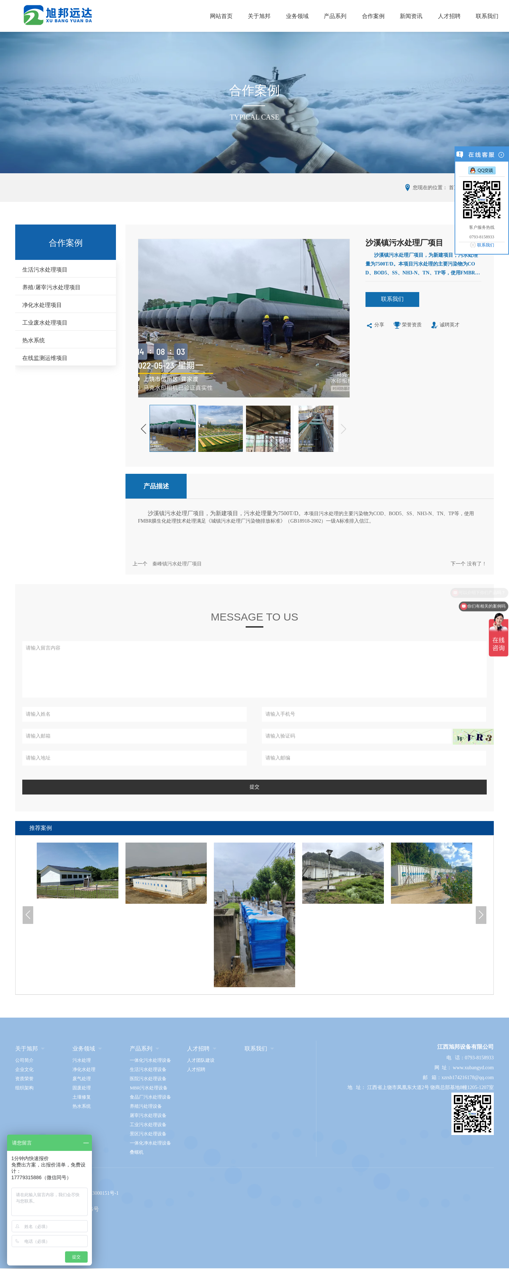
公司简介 (24, 1060)
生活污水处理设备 (148, 1069)
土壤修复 (81, 1097)
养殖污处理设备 (146, 1106)
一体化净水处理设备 (150, 1143)
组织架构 (24, 1087)
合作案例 (373, 16)
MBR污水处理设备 (149, 1087)
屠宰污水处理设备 (148, 1115)
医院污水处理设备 (148, 1078)
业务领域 (297, 16)
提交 (254, 787)
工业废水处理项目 (45, 323)
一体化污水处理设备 (150, 1060)
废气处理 (81, 1078)
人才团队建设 (201, 1060)
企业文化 (24, 1069)
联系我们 (487, 16)
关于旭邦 (259, 16)
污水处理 (81, 1060)
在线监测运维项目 (45, 358)
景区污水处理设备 (148, 1133)
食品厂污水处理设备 (150, 1097)
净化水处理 (83, 1069)
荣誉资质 (407, 325)
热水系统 (33, 340)
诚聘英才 (445, 325)
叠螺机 (137, 1152)
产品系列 (335, 16)
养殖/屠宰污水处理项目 (51, 287)
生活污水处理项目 (45, 270)
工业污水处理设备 (148, 1124)
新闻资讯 (411, 16)
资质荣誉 (24, 1078)
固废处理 (81, 1087)
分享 (374, 325)
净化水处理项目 (42, 305)
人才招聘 (449, 16)
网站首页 (221, 16)
